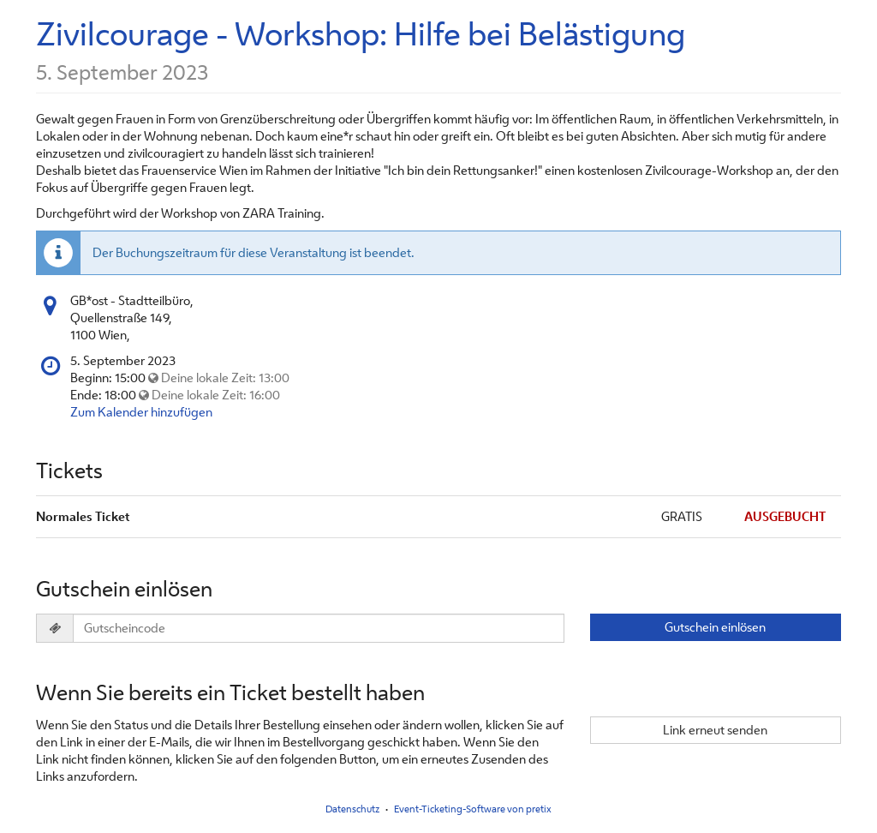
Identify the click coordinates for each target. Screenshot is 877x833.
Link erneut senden (715, 730)
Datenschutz (352, 808)
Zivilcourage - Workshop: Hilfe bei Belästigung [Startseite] (360, 33)
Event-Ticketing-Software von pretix (473, 808)
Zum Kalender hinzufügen (141, 412)
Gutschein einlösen (715, 627)
